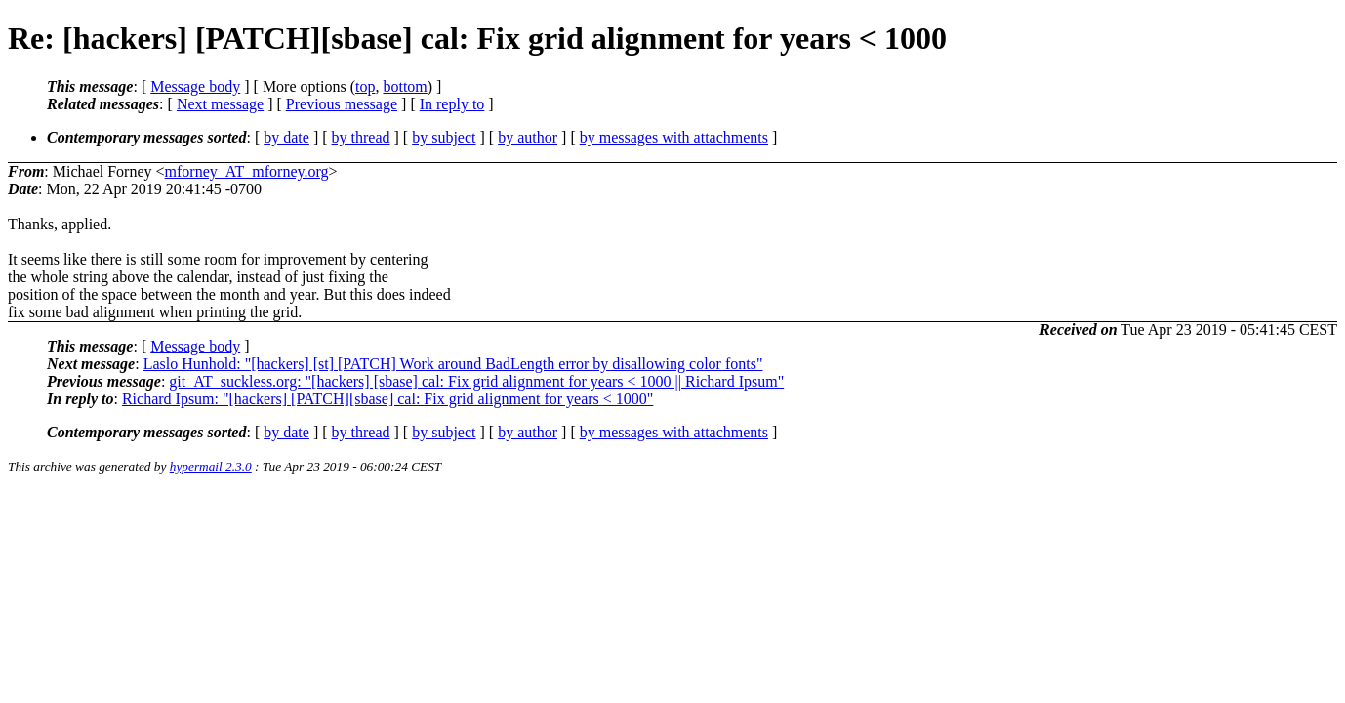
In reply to (452, 104)
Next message (220, 104)
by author (527, 137)
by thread (361, 137)
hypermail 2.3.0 (211, 466)
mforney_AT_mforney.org (247, 171)
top (365, 86)
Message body (195, 86)
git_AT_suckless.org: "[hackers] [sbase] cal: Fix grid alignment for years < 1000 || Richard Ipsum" (476, 381)
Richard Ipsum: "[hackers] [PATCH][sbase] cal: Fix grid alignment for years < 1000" (387, 399)
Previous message (341, 104)
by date (286, 137)
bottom (405, 86)
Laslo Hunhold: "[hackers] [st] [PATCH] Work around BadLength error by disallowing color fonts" (453, 363)
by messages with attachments (674, 137)
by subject (443, 137)
